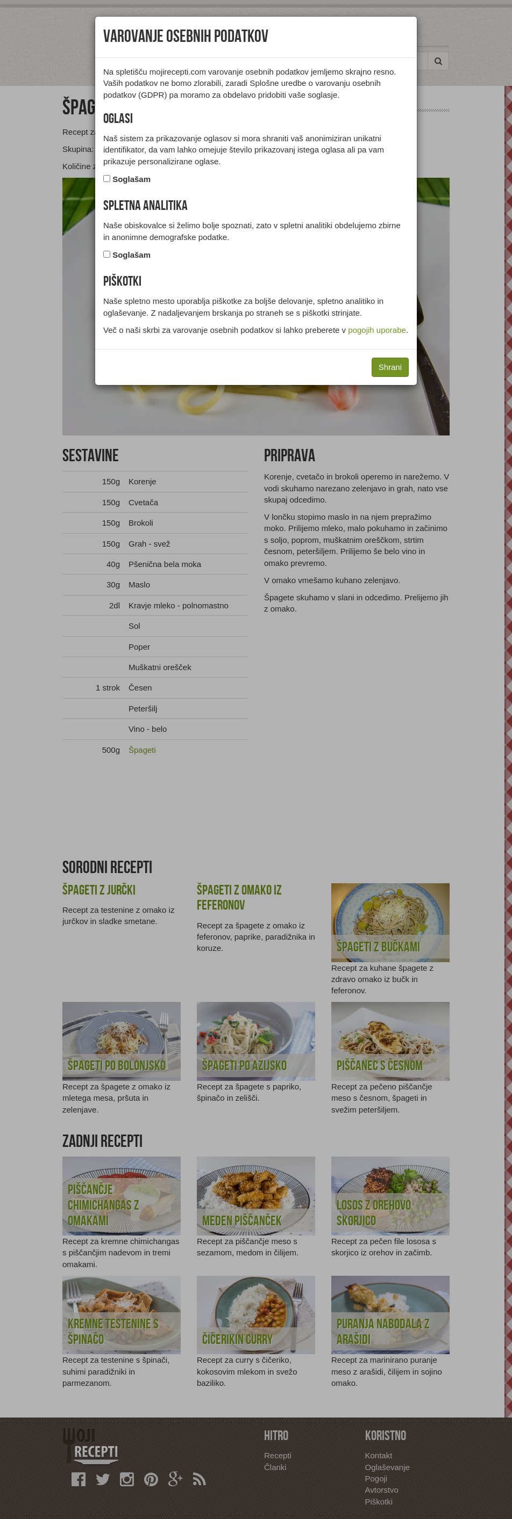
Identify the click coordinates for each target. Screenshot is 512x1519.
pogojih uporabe (377, 330)
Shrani (390, 367)
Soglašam (131, 179)
